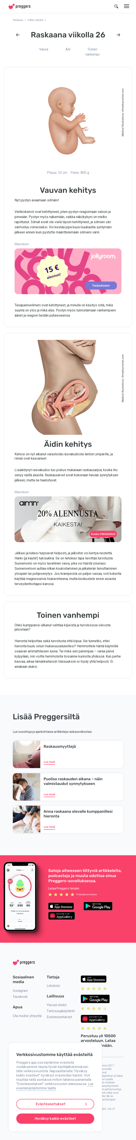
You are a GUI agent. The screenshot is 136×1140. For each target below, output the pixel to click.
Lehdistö (53, 986)
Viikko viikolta (35, 20)
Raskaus (18, 20)
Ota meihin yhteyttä (27, 1016)
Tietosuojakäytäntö (61, 1011)
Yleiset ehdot (57, 1005)
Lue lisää (49, 761)
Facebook (20, 997)
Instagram (20, 991)
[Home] (19, 6)
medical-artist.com (122, 99)
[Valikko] (126, 6)
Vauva (43, 49)
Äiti (68, 49)
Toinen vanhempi (92, 51)
